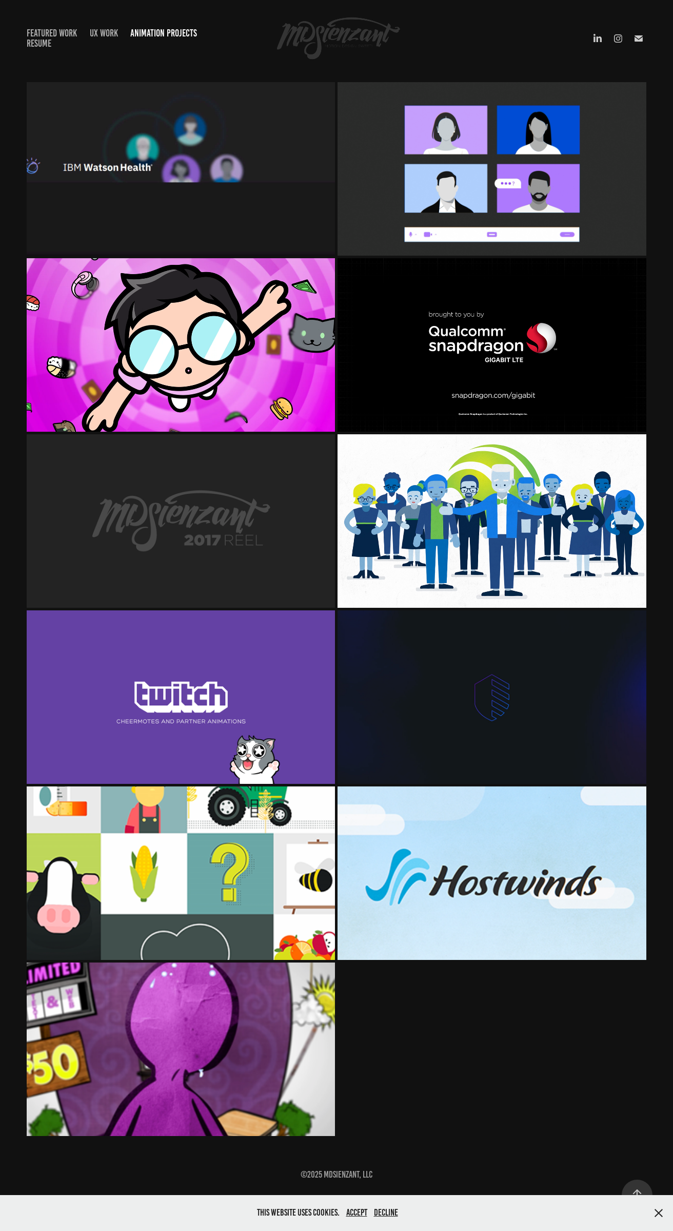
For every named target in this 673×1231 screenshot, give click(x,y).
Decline (386, 1212)
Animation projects (163, 33)
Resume (39, 43)
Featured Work (52, 33)
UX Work (104, 33)
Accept (356, 1212)
